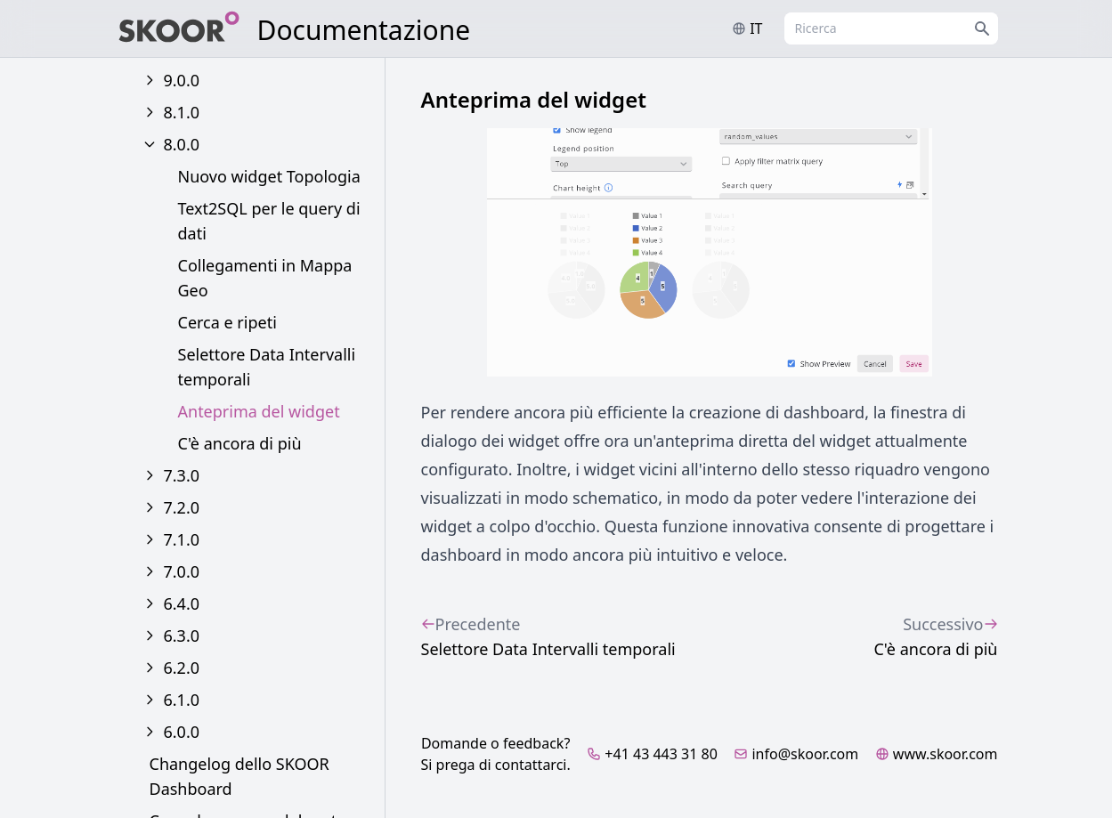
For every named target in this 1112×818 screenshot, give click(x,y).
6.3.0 (182, 635)
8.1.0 (182, 112)
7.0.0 (182, 571)
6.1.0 (182, 699)
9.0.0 (182, 80)
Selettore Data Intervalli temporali (267, 367)
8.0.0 (182, 144)
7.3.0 (182, 475)
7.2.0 (182, 507)
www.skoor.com (936, 754)
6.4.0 (182, 603)
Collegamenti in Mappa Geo (265, 278)
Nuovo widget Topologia (269, 176)
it (747, 28)
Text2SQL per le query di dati (269, 221)
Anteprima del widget (259, 411)
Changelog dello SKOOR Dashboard (239, 776)
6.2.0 (182, 667)
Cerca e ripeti (227, 322)
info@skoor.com (796, 754)
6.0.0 (182, 731)
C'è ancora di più (240, 443)
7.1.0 (182, 539)
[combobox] (891, 28)
